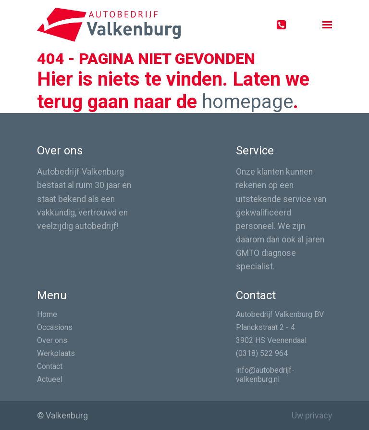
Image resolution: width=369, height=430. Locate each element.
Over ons (52, 340)
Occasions (55, 327)
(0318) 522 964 (262, 353)
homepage (247, 101)
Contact (49, 366)
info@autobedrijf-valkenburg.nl (265, 375)
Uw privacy (312, 415)
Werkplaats (56, 353)
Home (47, 314)
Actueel (49, 379)
